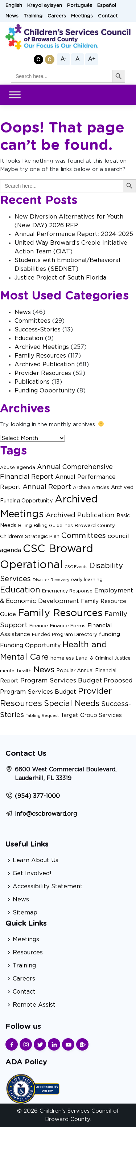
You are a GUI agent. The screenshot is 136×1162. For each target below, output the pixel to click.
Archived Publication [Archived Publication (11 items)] (80, 515)
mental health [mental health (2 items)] (16, 671)
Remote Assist (34, 1005)
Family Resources (40, 356)
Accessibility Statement (48, 886)
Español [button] (106, 5)
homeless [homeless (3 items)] (62, 658)
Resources (28, 952)
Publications (32, 382)
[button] (38, 59)
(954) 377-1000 (37, 796)
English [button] (13, 5)
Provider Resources (43, 373)
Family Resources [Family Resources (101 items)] (60, 613)
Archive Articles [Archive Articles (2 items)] (91, 487)
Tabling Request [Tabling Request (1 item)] (42, 716)
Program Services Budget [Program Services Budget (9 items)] (61, 680)
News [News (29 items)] (43, 670)
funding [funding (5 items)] (109, 634)
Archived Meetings (42, 347)
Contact (108, 16)
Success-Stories (38, 330)
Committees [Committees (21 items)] (83, 535)
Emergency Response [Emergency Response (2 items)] (67, 591)
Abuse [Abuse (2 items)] (7, 467)
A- (63, 59)
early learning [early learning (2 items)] (87, 580)
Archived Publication (45, 364)
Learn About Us (35, 860)
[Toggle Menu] (15, 94)
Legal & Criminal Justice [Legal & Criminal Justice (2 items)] (103, 658)
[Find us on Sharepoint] (82, 1044)
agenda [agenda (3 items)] (26, 467)
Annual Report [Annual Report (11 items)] (46, 487)
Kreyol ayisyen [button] (44, 5)
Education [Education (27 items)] (20, 590)
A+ (91, 59)
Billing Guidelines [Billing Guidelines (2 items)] (53, 525)
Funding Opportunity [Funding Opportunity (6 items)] (30, 645)
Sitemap (25, 913)
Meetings (82, 16)
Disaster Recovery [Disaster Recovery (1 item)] (51, 580)
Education (29, 338)
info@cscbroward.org (46, 814)
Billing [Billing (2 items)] (25, 525)
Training (33, 16)
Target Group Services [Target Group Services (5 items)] (91, 715)
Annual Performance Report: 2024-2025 (74, 234)
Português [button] (79, 5)
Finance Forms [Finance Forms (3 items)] (68, 625)
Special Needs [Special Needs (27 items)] (71, 704)
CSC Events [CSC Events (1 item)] (76, 567)
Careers (57, 16)
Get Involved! (32, 873)
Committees (32, 321)
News (11, 16)
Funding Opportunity (45, 391)
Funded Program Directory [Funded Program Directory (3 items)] (64, 634)
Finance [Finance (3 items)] (38, 625)
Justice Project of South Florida (60, 278)
